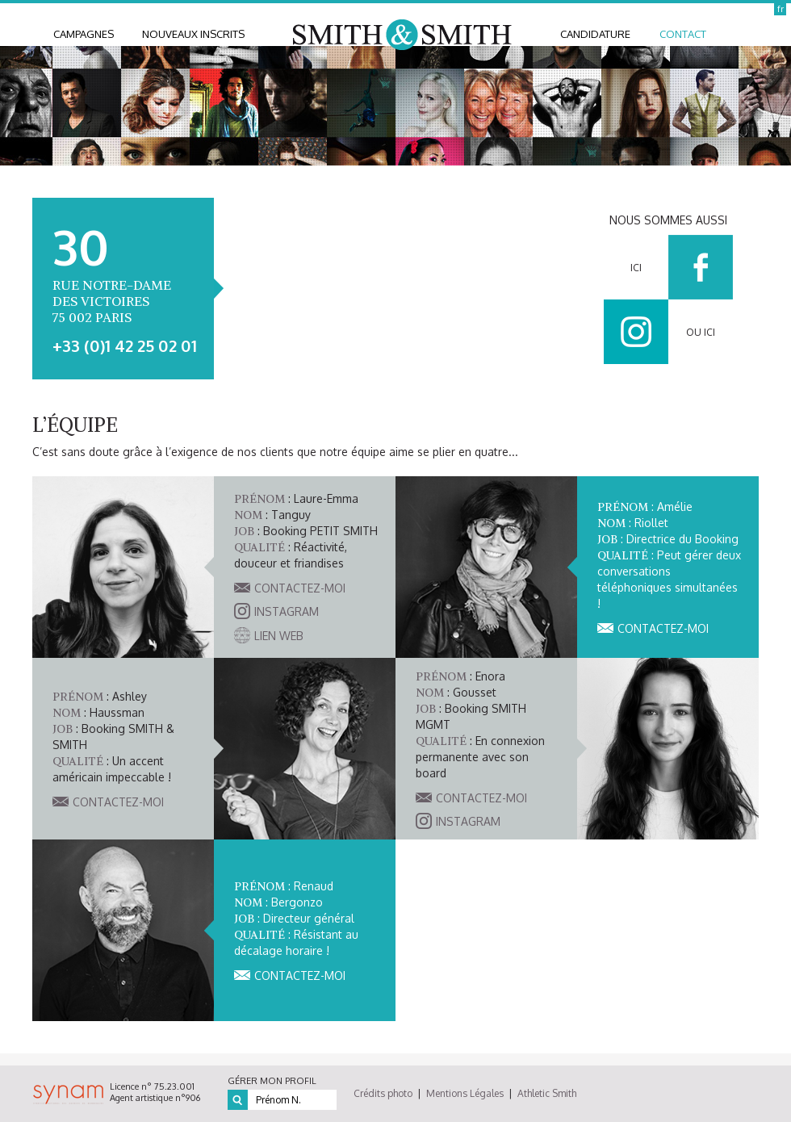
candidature (595, 33)
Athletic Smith (546, 1093)
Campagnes (83, 33)
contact (682, 33)
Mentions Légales (465, 1093)
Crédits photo (383, 1093)
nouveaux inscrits (193, 33)
